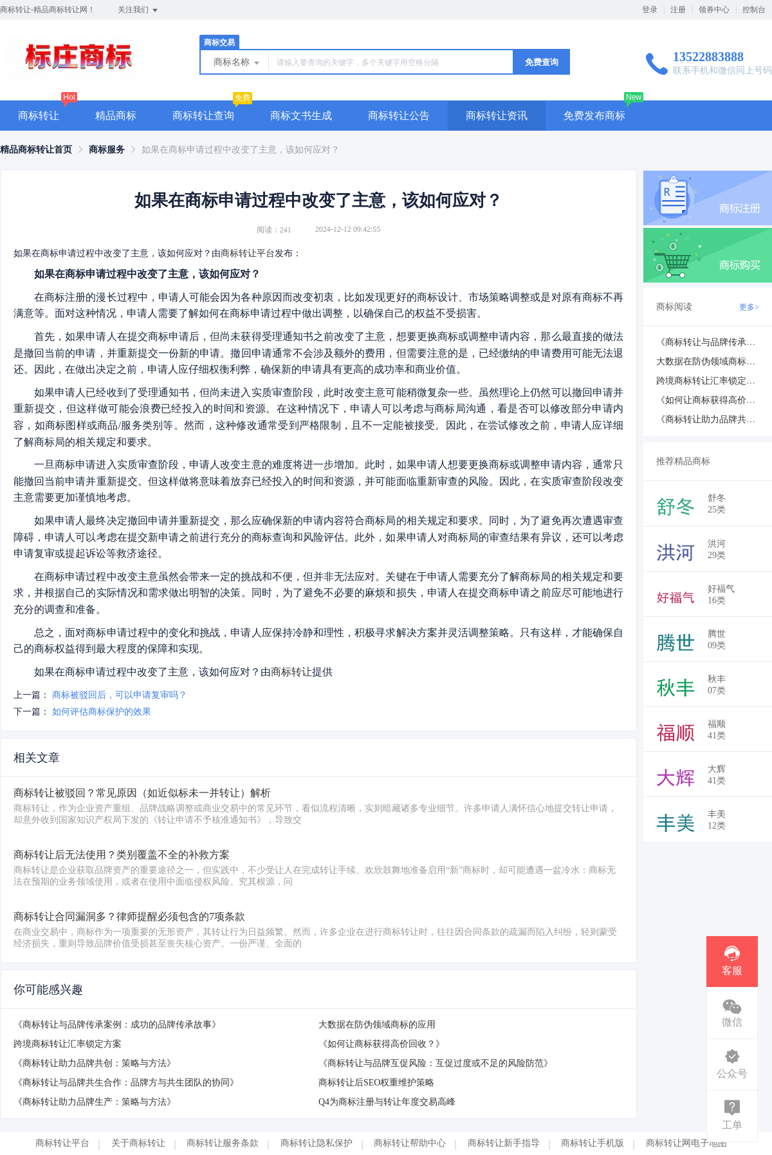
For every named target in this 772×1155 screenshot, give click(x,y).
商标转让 (38, 115)
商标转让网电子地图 (686, 1143)
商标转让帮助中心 (410, 1143)
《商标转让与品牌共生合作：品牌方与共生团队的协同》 (126, 1082)
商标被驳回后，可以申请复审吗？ (119, 695)
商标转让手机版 (592, 1143)
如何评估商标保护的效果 (101, 712)
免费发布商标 (594, 115)
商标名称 (237, 63)
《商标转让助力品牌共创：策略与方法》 (95, 1063)
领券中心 (714, 9)
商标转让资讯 (497, 115)
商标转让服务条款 (223, 1143)
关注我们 (139, 10)
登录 (649, 9)
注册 (678, 9)
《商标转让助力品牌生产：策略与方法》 (95, 1102)
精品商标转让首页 (36, 150)
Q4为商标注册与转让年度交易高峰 (386, 1102)
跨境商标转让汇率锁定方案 (68, 1044)
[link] (36, 150)
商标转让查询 (203, 115)
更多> (749, 307)
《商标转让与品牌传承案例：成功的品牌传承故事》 (117, 1024)
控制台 (754, 9)
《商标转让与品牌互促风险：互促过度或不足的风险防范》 (435, 1063)
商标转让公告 (399, 115)
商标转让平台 (248, 253)
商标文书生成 (301, 115)
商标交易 (219, 42)
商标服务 (107, 150)
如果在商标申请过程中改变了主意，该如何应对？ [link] (241, 150)
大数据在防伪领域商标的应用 (377, 1024)
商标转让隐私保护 (316, 1143)
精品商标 (115, 115)
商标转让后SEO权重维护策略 (376, 1082)
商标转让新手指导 (504, 1143)
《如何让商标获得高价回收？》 (381, 1044)
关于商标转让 (138, 1143)
